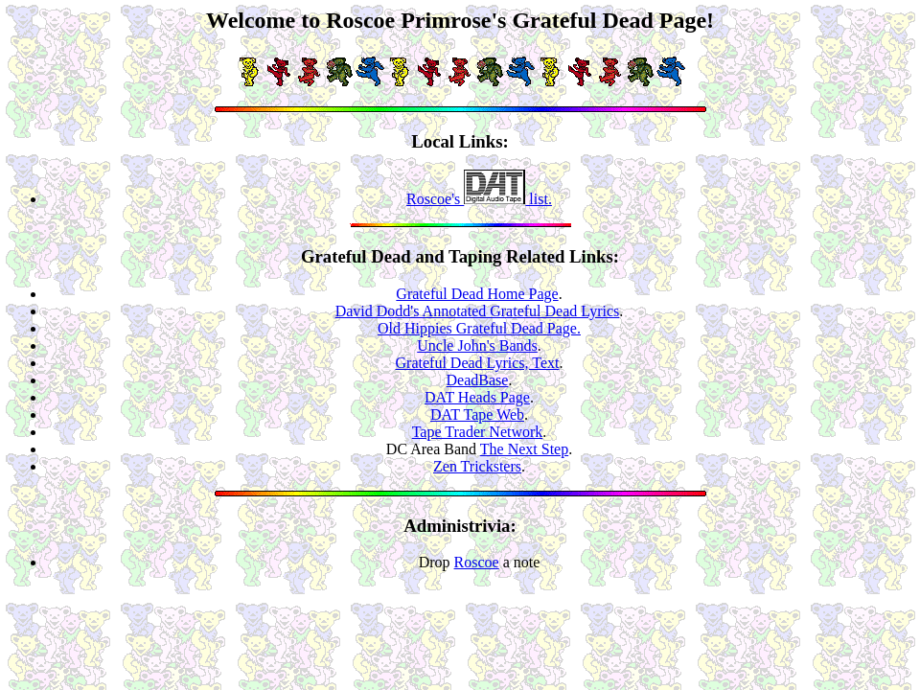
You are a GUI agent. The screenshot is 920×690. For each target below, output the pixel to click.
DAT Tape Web (477, 414)
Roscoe (476, 562)
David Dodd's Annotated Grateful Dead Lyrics (477, 311)
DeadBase (478, 380)
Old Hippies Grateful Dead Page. (479, 328)
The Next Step (524, 449)
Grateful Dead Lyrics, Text (478, 363)
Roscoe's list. (479, 199)
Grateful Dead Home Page (477, 294)
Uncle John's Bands (477, 345)
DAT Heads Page (477, 397)
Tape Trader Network (477, 432)
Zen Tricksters (477, 466)
